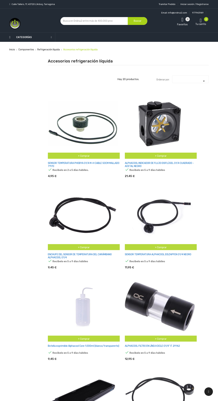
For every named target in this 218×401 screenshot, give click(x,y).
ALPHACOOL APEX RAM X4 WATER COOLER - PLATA (168, 168)
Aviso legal (104, 323)
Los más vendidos (80, 314)
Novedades (77, 308)
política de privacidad (166, 328)
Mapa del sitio (105, 358)
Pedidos (129, 332)
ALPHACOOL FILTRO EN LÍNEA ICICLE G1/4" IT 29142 (196, 118)
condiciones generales (191, 325)
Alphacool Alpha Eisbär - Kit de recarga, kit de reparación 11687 (112, 170)
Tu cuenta (132, 301)
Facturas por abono (135, 338)
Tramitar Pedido (167, 4)
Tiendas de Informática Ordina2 (104, 370)
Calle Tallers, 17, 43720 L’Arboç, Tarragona (33, 4)
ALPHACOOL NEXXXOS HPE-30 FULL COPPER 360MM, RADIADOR (58, 170)
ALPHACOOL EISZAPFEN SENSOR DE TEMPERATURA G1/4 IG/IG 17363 (86, 170)
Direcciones (131, 344)
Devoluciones (105, 341)
